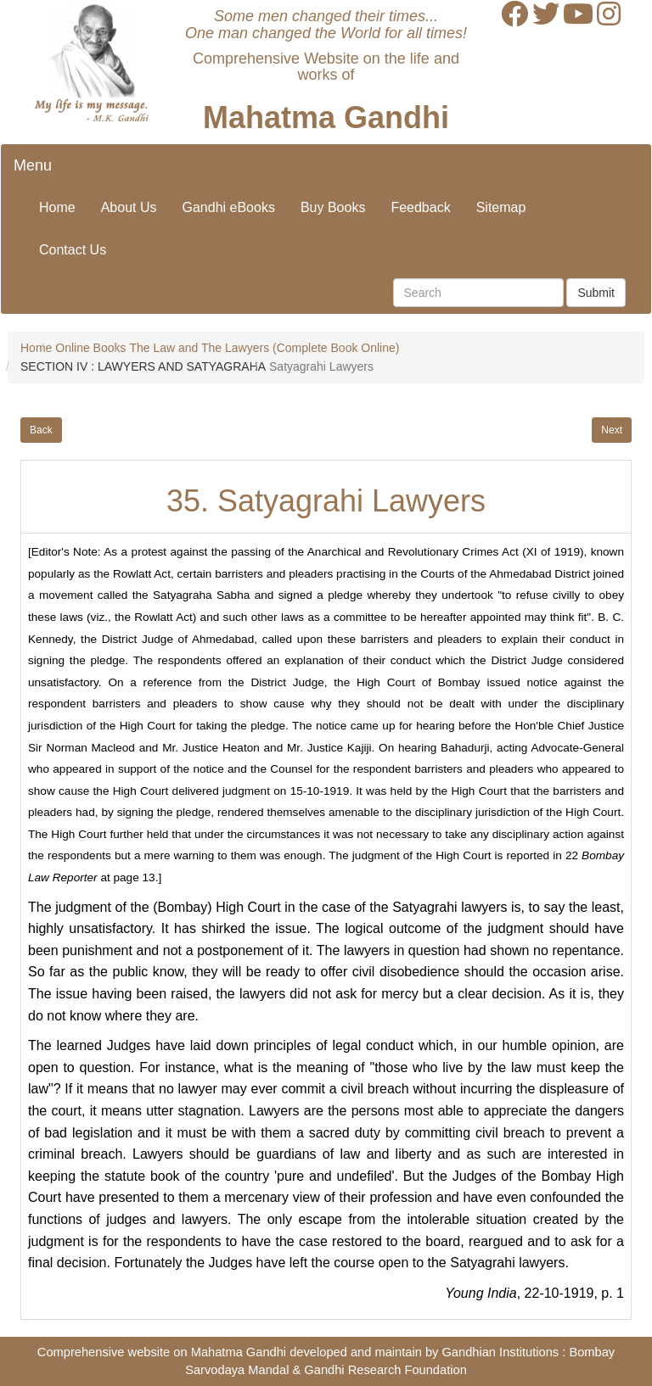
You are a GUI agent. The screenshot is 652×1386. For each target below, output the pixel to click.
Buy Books (333, 207)
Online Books (90, 348)
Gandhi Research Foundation (385, 1370)
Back (41, 430)
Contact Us (72, 250)
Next (611, 430)
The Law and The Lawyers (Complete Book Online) (264, 348)
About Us (129, 207)
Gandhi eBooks (229, 207)
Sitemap (501, 207)
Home (57, 207)
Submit (596, 292)
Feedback (420, 207)
